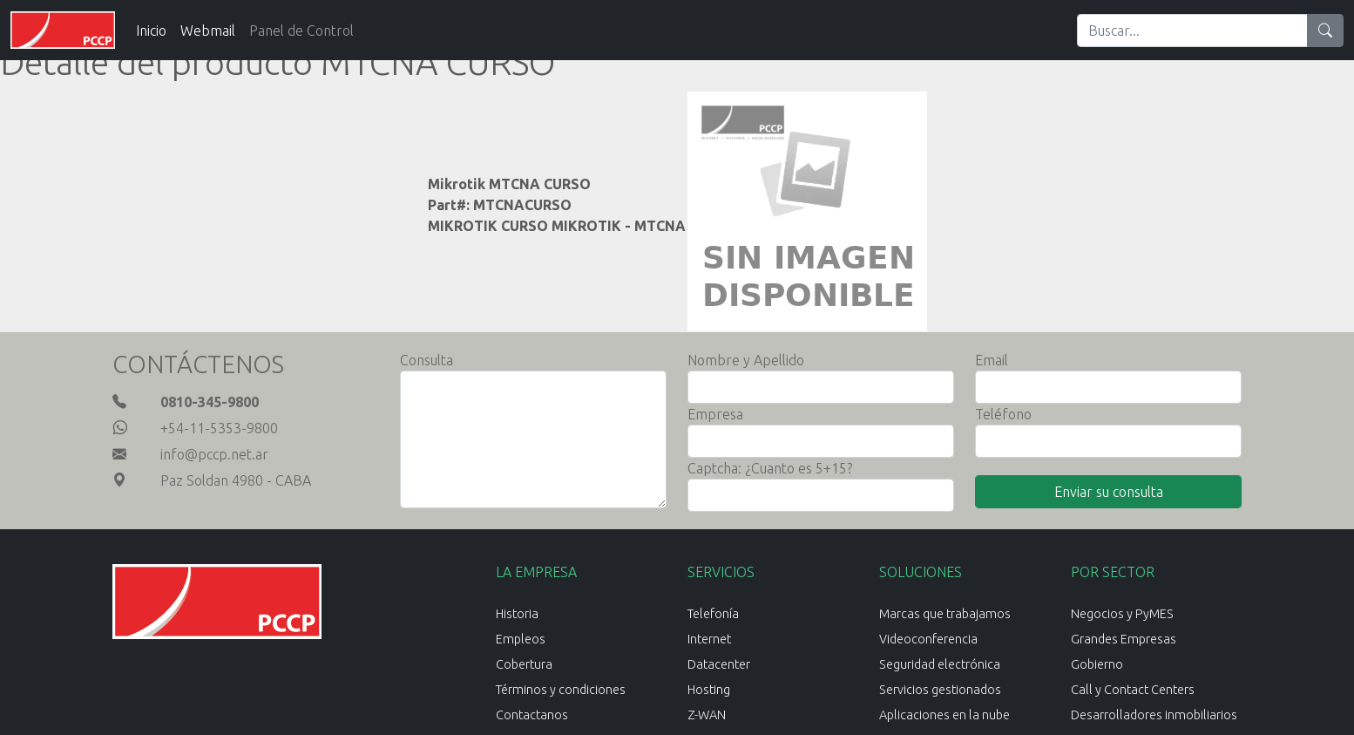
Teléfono (1003, 414)
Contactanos (532, 715)
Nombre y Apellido (745, 360)
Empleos (520, 639)
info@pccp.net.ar (214, 454)
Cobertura (524, 664)
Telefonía (713, 614)
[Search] (1192, 30)
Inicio (151, 30)
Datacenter (718, 664)
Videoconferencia (928, 639)
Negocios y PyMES (1122, 614)
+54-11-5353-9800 (219, 428)
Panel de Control (301, 30)
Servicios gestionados (940, 690)
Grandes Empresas (1123, 639)
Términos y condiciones (561, 690)
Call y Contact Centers (1133, 690)
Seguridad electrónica (939, 664)
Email (991, 360)
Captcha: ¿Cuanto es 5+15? (769, 468)
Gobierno (1097, 664)
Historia (517, 614)
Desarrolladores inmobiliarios (1154, 715)
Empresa (715, 414)
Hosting (708, 690)
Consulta (426, 360)
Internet (709, 639)
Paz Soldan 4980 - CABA (235, 480)
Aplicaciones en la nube (944, 715)
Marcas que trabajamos (945, 614)
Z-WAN (706, 715)
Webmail (207, 30)
